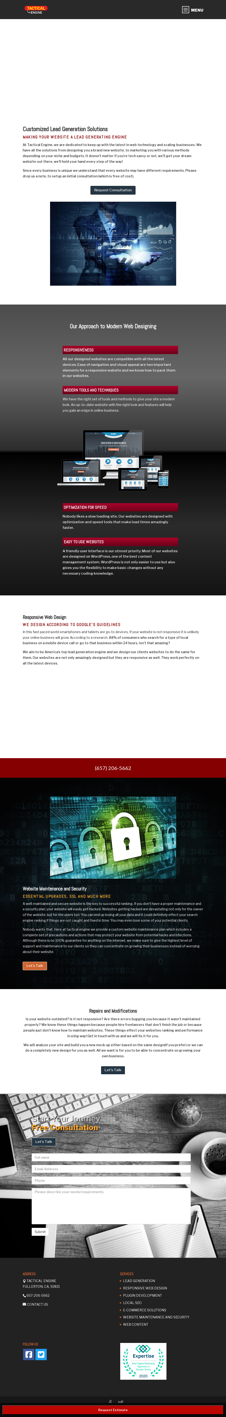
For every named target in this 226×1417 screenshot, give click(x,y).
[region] (113, 66)
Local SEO (132, 1303)
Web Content (135, 1324)
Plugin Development (142, 1295)
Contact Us (37, 1304)
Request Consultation (113, 190)
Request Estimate (113, 1410)
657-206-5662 (38, 1295)
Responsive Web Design (145, 1288)
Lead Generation (139, 1281)
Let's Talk (34, 966)
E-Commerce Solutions (144, 1310)
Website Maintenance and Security (156, 1317)
